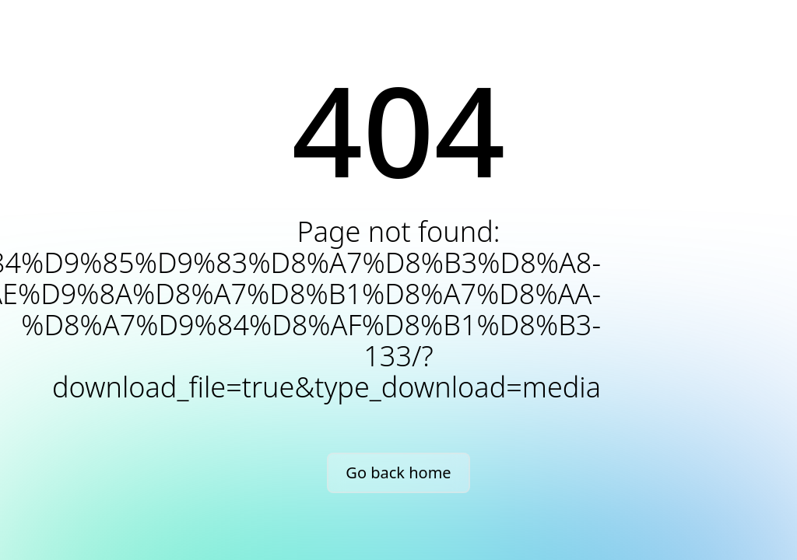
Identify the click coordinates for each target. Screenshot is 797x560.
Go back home (398, 472)
